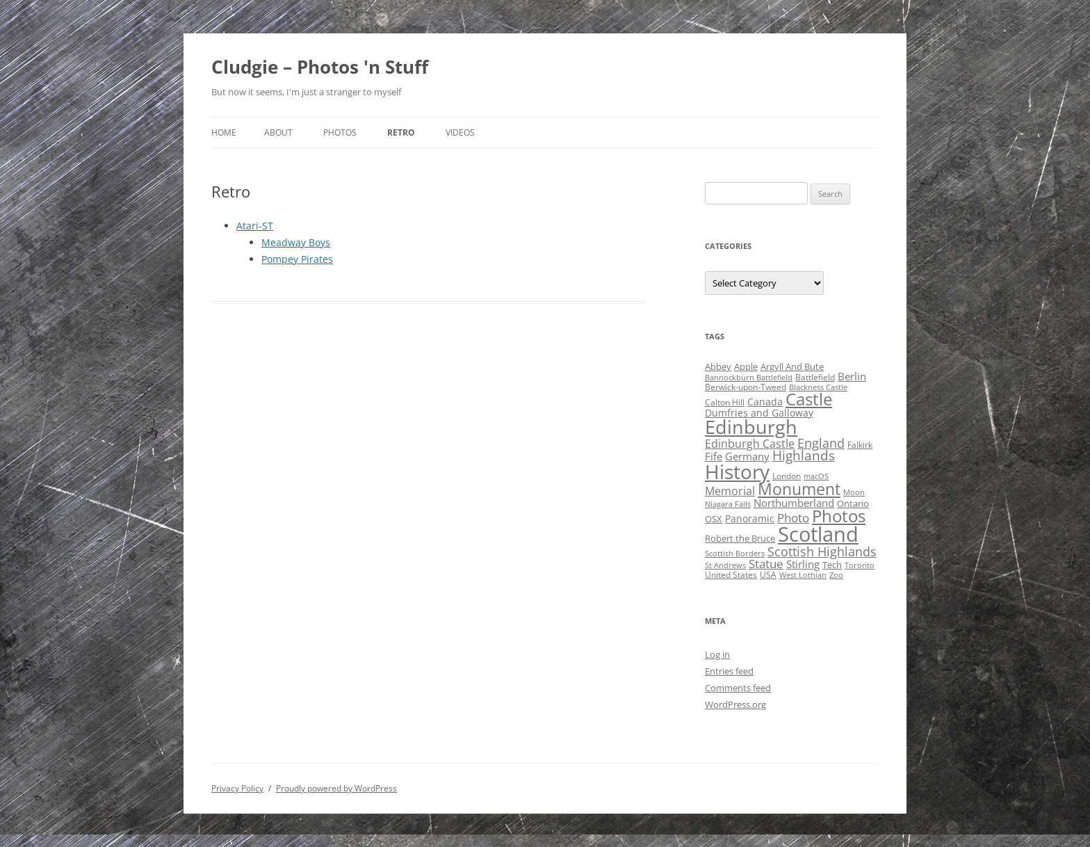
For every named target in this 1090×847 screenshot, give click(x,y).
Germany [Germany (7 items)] (747, 456)
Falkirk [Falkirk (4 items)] (859, 445)
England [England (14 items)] (821, 443)
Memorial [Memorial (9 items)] (730, 491)
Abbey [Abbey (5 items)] (718, 366)
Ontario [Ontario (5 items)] (853, 503)
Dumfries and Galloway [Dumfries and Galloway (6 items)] (759, 412)
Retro (401, 132)
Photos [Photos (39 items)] (838, 516)
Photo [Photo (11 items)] (793, 518)
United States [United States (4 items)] (731, 575)
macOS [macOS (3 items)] (816, 476)
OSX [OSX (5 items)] (713, 519)
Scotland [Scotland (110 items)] (818, 534)
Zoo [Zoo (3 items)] (836, 575)
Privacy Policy (237, 788)
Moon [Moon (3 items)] (854, 492)
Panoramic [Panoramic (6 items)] (749, 518)
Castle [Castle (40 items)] (809, 399)
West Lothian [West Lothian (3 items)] (803, 575)
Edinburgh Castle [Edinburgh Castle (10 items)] (750, 443)
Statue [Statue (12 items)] (766, 564)
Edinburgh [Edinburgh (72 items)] (751, 426)
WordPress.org (735, 704)
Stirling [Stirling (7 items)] (803, 564)
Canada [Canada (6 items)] (765, 401)
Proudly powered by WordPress (336, 788)
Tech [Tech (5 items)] (832, 564)
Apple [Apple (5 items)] (746, 366)
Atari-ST (254, 225)
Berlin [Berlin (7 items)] (852, 376)
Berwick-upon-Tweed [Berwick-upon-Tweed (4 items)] (745, 387)
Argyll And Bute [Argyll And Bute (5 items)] (792, 366)
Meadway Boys (295, 242)
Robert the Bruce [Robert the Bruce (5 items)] (740, 538)
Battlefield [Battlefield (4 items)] (815, 377)
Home (223, 132)
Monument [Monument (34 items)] (799, 489)
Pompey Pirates (297, 259)
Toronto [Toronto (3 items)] (860, 565)
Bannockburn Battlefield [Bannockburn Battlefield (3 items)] (748, 377)
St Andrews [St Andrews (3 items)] (725, 565)
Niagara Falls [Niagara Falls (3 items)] (728, 504)
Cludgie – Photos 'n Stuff (319, 66)
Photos (340, 132)
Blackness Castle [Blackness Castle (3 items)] (818, 387)
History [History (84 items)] (737, 471)
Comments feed (738, 687)
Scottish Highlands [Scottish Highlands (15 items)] (822, 551)
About (278, 132)
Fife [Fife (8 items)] (713, 456)
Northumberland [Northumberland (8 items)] (794, 503)
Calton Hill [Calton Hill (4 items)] (725, 402)
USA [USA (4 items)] (768, 575)
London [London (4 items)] (786, 476)
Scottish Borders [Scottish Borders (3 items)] (735, 553)
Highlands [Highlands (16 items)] (803, 455)
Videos (460, 132)
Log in (717, 654)
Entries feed (729, 671)
